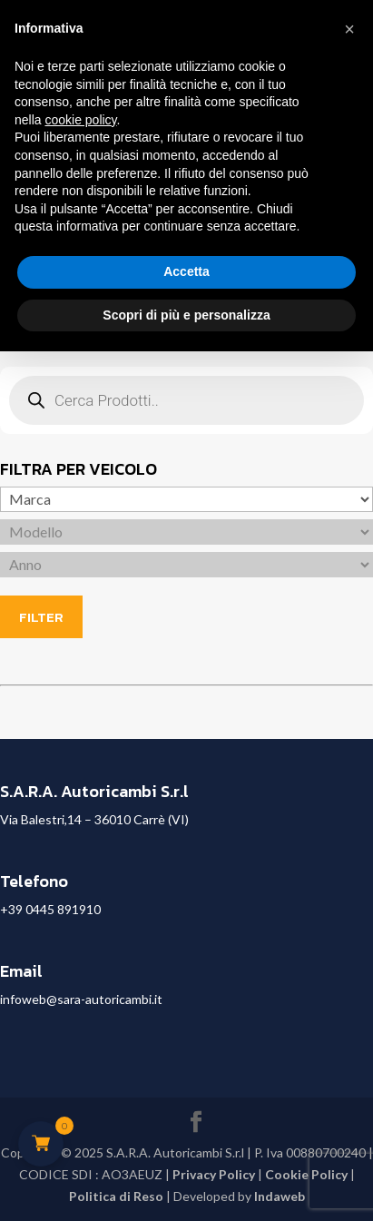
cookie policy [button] (80, 120)
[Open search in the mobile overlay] (186, 400)
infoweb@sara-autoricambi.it (81, 999)
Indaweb (279, 1196)
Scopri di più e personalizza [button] (186, 315)
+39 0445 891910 (50, 909)
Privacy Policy (213, 1174)
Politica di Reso (116, 1196)
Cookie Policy (306, 1174)
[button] (349, 29)
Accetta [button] (186, 271)
